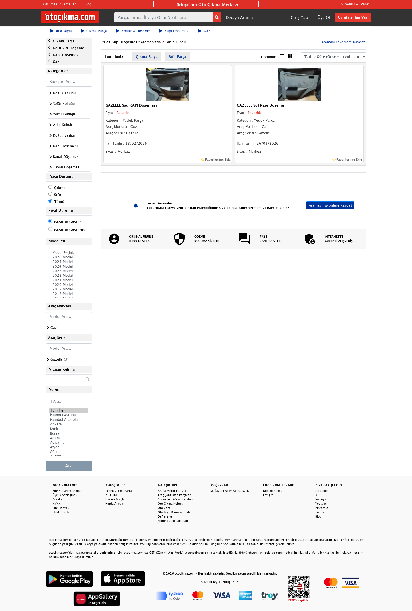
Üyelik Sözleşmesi (65, 495)
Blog (87, 4)
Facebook (321, 490)
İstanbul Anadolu (68, 419)
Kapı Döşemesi (174, 31)
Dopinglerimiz (272, 490)
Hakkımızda (61, 512)
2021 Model (69, 280)
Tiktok (319, 512)
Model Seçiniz (69, 252)
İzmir (68, 429)
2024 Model (69, 266)
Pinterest (321, 508)
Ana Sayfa (61, 31)
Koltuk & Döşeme (133, 31)
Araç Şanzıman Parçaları (174, 495)
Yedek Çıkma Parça (118, 490)
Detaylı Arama (239, 17)
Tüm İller (68, 410)
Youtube (321, 503)
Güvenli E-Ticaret (355, 4)
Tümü (59, 201)
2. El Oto (111, 495)
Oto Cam (164, 508)
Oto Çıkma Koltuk (170, 503)
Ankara (68, 424)
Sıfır (57, 194)
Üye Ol (324, 17)
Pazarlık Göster (67, 222)
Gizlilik (57, 499)
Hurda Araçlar (114, 503)
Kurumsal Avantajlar (59, 4)
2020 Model (69, 284)
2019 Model (69, 289)
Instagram (322, 499)
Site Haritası (61, 508)
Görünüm (268, 57)
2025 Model (69, 262)
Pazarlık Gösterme (70, 230)
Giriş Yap (299, 17)
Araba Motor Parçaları (173, 490)
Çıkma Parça (94, 31)
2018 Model (69, 294)
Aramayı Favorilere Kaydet (342, 42)
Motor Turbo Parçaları (173, 520)
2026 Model (69, 257)
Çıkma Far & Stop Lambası (176, 499)
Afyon (68, 447)
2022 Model (69, 275)
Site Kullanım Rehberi (67, 490)
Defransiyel (165, 516)
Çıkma (60, 188)
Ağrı (68, 451)
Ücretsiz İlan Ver (352, 17)
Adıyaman (68, 442)
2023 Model (69, 271)
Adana (68, 438)
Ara (69, 465)
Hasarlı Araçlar (115, 499)
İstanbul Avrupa (68, 415)
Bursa (68, 433)
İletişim (268, 495)
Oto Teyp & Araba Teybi (174, 512)
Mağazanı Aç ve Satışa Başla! (230, 490)
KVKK (57, 503)
